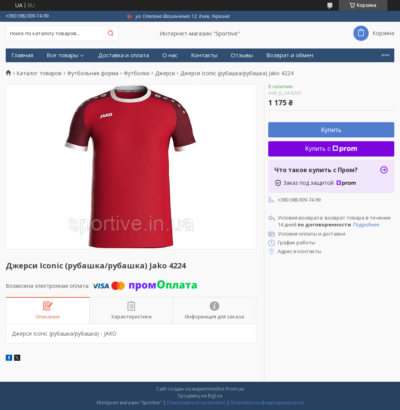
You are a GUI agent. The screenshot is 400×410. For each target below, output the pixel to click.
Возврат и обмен (289, 55)
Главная (22, 55)
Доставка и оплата (123, 55)
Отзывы (242, 55)
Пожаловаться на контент (196, 402)
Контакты (204, 55)
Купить (331, 130)
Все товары (62, 55)
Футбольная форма (92, 73)
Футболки (136, 73)
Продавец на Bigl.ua (200, 395)
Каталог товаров (39, 73)
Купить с (331, 148)
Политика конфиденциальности (267, 402)
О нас (170, 55)
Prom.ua (234, 389)
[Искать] (110, 33)
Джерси (165, 73)
